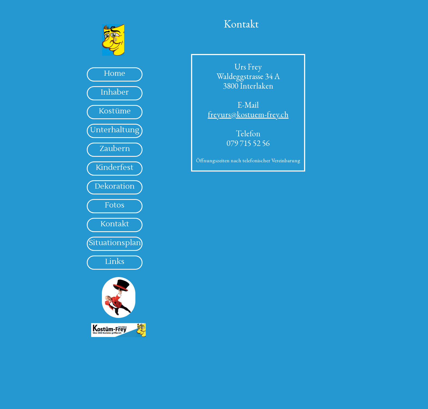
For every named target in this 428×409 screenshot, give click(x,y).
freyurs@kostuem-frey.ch (248, 114)
